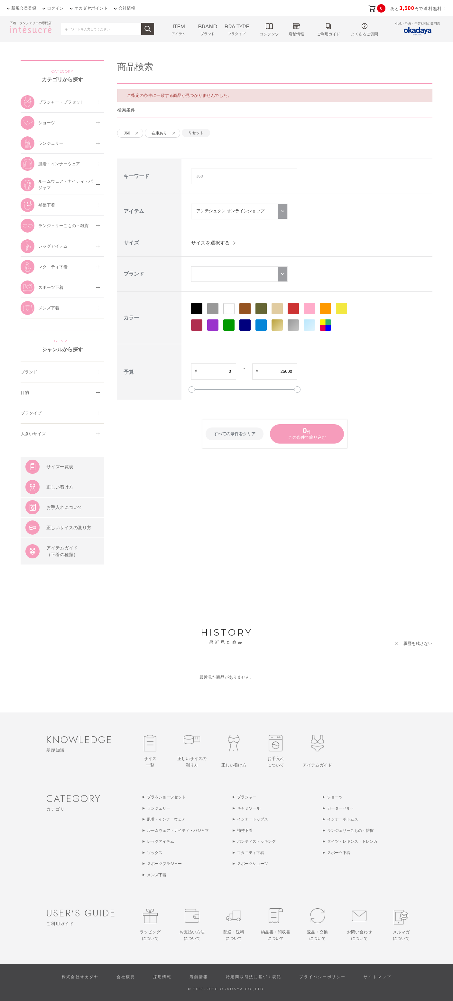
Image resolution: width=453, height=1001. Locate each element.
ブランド (134, 274)
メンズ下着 (156, 875)
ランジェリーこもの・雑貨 (350, 830)
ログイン (55, 8)
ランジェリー (158, 808)
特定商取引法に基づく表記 (254, 977)
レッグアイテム (160, 841)
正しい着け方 (59, 487)
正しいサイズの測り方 (68, 527)
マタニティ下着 (250, 852)
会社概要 (125, 977)
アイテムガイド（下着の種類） (62, 551)
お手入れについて (64, 507)
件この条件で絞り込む (307, 433)
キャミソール (248, 808)
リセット (196, 133)
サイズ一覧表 (59, 466)
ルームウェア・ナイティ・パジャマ (178, 830)
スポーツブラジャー (164, 863)
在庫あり (159, 133)
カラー (131, 317)
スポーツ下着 (338, 852)
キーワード (136, 176)
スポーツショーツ (252, 863)
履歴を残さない (417, 643)
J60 (127, 133)
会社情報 (126, 8)
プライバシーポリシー (322, 977)
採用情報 (162, 977)
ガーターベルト (340, 808)
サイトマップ (377, 977)
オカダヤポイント (91, 8)
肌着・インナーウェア (166, 819)
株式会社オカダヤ (80, 977)
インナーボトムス (342, 819)
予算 (129, 372)
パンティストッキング (256, 841)
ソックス (154, 852)
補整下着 (245, 830)
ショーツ (335, 797)
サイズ (131, 242)
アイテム (134, 211)
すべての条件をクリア (234, 433)
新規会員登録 (23, 8)
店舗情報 (199, 977)
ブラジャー (246, 797)
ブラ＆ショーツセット (166, 797)
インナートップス (252, 819)
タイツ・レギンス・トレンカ (352, 841)
